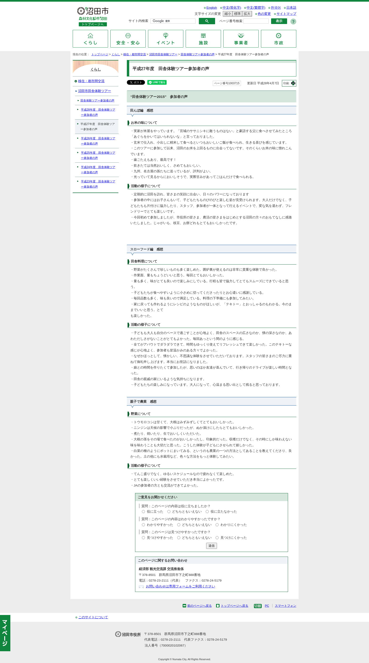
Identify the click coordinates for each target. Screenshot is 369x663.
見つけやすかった (160, 537)
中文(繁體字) (256, 7)
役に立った (155, 511)
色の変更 (264, 14)
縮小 (227, 14)
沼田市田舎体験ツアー (163, 54)
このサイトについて (93, 617)
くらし (116, 54)
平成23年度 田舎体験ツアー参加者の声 (98, 184)
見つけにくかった (234, 537)
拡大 (246, 14)
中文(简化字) (232, 7)
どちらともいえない (187, 511)
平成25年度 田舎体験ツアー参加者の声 (98, 155)
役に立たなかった (224, 511)
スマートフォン (285, 605)
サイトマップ (286, 14)
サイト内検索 (138, 21)
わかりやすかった (160, 524)
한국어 (276, 7)
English (211, 7)
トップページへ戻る (234, 605)
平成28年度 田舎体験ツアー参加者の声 (98, 112)
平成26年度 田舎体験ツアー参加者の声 (98, 141)
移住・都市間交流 (134, 54)
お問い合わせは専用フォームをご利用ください (180, 586)
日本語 (291, 7)
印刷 (286, 83)
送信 (212, 545)
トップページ (99, 54)
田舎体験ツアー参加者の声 (198, 54)
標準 (237, 14)
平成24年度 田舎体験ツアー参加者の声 (98, 169)
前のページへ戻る (199, 605)
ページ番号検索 (230, 21)
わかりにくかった (234, 524)
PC (267, 605)
